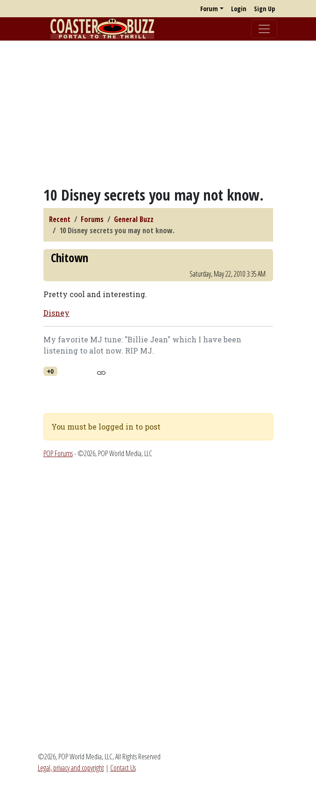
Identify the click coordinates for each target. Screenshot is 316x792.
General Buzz (134, 219)
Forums (92, 219)
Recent (59, 219)
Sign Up (264, 8)
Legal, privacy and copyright (71, 768)
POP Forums (58, 453)
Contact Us (123, 768)
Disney (56, 313)
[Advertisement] (158, 113)
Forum (209, 8)
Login (238, 8)
